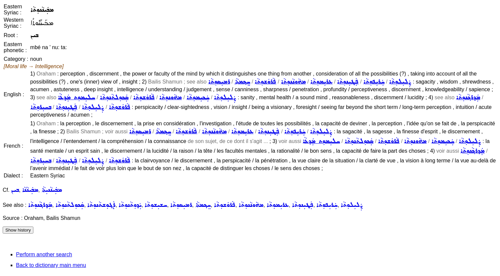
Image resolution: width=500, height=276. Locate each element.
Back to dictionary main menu (51, 265)
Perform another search (44, 254)
